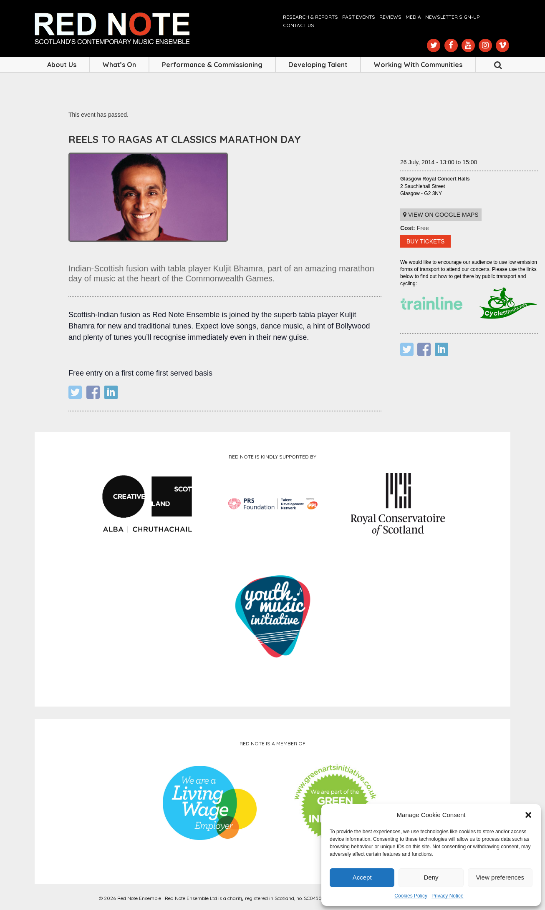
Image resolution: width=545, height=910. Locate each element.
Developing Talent (318, 64)
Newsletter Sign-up (452, 17)
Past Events (358, 17)
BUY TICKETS (425, 241)
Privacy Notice (447, 896)
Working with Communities (417, 64)
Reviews (390, 17)
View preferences (500, 877)
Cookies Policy (410, 896)
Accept (362, 877)
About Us (61, 64)
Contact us (298, 25)
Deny (431, 877)
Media (413, 17)
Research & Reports (310, 17)
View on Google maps (441, 214)
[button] (528, 815)
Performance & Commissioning (212, 64)
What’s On (119, 64)
